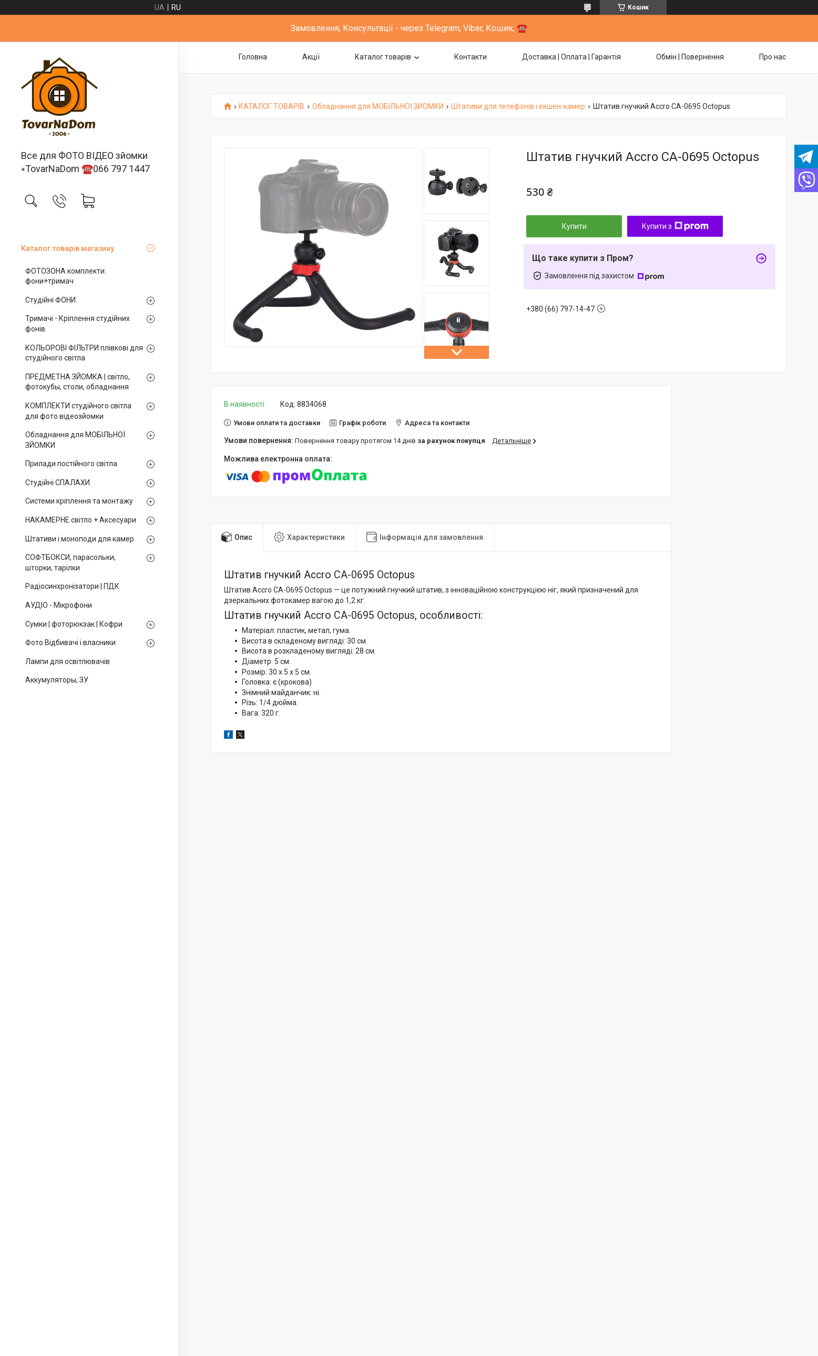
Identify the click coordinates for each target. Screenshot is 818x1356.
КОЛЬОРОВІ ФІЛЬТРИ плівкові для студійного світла (84, 353)
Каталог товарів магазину (67, 248)
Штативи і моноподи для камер (79, 539)
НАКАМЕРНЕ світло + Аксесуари (80, 520)
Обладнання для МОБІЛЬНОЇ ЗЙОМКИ (75, 439)
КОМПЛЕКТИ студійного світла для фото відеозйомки (78, 410)
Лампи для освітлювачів (67, 661)
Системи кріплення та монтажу (79, 501)
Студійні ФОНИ (50, 300)
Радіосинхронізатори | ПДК (72, 586)
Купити (574, 226)
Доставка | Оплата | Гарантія (571, 57)
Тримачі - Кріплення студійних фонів (77, 323)
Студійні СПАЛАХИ (57, 482)
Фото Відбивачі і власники (70, 642)
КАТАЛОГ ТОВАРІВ (271, 107)
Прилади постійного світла (71, 463)
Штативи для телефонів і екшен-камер (518, 107)
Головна (253, 57)
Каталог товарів (383, 57)
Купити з (675, 226)
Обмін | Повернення (690, 57)
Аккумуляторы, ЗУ (56, 680)
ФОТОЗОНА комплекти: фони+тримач (65, 276)
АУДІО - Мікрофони (58, 605)
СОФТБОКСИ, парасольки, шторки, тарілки (70, 562)
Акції (311, 57)
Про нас (772, 57)
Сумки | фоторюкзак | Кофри (73, 624)
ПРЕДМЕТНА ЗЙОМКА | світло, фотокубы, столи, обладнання (77, 382)
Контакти (470, 57)
